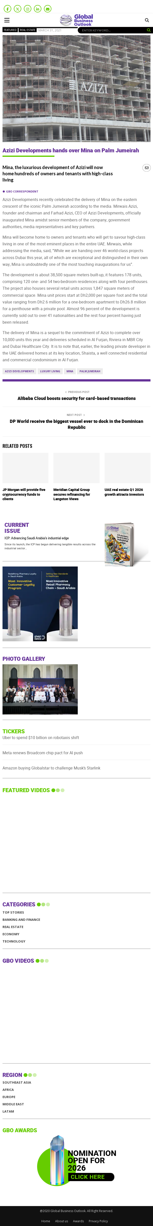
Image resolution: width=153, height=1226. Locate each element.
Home (45, 1221)
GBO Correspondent (22, 191)
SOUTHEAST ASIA (17, 1082)
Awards (78, 1221)
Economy (11, 934)
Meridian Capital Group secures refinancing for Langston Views (71, 494)
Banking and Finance (21, 920)
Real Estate (27, 30)
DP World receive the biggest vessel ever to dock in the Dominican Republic (76, 424)
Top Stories (13, 912)
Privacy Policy (98, 1221)
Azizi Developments (19, 371)
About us (61, 1221)
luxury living (50, 371)
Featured (10, 30)
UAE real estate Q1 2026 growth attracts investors (124, 492)
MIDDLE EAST (13, 1104)
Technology (14, 941)
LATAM (8, 1111)
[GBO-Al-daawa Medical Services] (40, 640)
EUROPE (9, 1097)
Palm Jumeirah (90, 371)
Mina (69, 371)
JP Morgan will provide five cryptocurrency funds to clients (24, 494)
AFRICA (8, 1090)
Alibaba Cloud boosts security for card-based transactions (77, 398)
